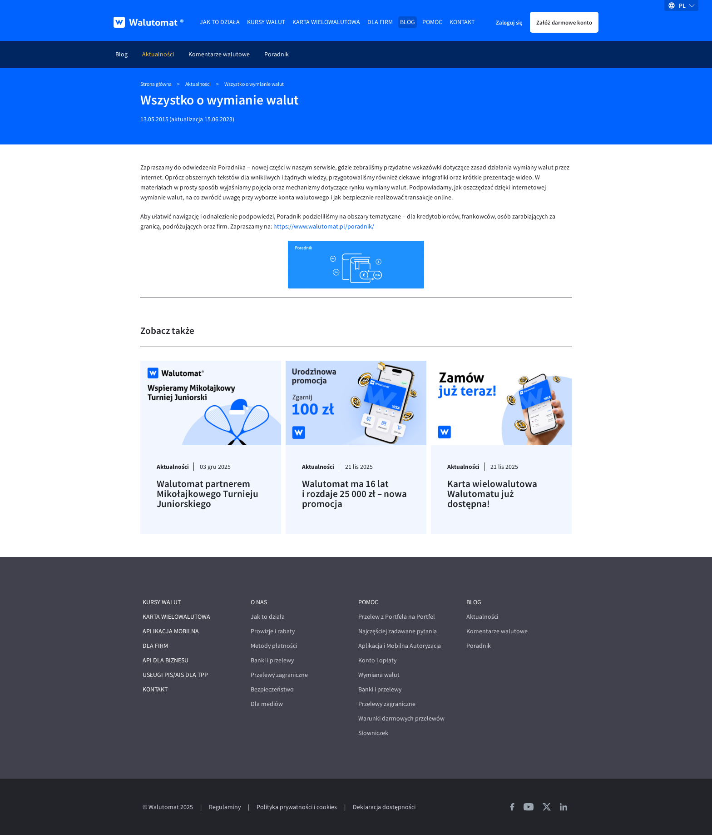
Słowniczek (373, 733)
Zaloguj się (509, 22)
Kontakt (462, 22)
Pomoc (432, 22)
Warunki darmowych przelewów (401, 718)
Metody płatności (274, 646)
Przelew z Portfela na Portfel (396, 617)
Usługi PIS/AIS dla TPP (175, 675)
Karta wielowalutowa (326, 22)
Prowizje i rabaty (273, 631)
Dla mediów (267, 704)
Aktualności (158, 54)
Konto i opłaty (377, 660)
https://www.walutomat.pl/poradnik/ (323, 226)
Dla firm (380, 22)
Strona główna (156, 84)
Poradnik (276, 54)
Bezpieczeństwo (272, 689)
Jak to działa (220, 22)
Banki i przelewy (272, 660)
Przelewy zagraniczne (279, 675)
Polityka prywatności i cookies (297, 807)
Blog (407, 22)
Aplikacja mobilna (171, 631)
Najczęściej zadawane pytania (397, 631)
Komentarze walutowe (219, 54)
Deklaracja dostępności (384, 807)
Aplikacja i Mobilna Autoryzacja (399, 646)
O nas (259, 602)
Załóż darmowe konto (564, 22)
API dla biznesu (165, 660)
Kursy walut (266, 22)
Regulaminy (225, 807)
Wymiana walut (379, 675)
